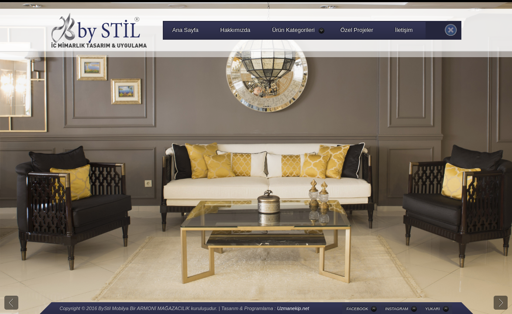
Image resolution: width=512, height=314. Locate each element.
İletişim (403, 30)
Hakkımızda (235, 30)
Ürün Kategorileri (298, 30)
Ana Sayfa (185, 30)
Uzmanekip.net (293, 308)
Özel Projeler (356, 30)
